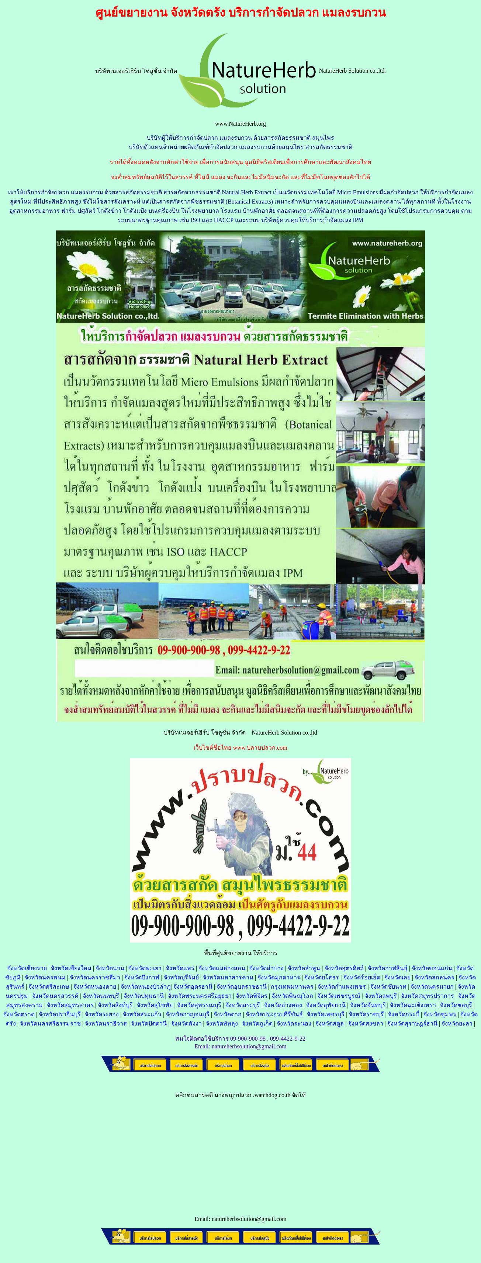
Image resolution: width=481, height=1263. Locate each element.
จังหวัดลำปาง (266, 968)
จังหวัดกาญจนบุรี (188, 1014)
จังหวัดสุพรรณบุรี (199, 1005)
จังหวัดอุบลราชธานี (242, 986)
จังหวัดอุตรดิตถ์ (344, 968)
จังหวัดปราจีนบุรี (60, 1014)
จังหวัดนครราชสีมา (95, 977)
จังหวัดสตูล (329, 1023)
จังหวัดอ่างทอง (283, 1005)
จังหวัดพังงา (186, 1023)
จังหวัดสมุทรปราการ (427, 996)
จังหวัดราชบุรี (366, 1014)
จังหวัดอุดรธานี (192, 986)
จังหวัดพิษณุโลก (292, 996)
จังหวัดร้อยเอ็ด (361, 977)
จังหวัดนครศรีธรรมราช (50, 1023)
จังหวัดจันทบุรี (368, 1005)
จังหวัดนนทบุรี (101, 996)
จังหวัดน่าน (110, 968)
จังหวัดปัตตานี (149, 1023)
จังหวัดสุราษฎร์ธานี (412, 1023)
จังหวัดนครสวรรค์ (55, 996)
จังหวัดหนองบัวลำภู (146, 986)
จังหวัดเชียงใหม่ (71, 968)
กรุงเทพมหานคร (292, 986)
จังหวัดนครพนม (45, 977)
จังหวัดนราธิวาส (106, 1023)
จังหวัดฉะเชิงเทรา (413, 1005)
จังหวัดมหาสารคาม (228, 977)
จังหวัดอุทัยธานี (326, 1005)
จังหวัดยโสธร (321, 977)
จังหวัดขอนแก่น (432, 968)
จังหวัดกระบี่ (403, 1014)
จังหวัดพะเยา (145, 968)
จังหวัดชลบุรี (456, 1005)
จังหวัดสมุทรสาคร (70, 1005)
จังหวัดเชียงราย (27, 968)
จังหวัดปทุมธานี (144, 996)
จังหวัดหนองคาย (94, 986)
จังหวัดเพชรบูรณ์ (338, 996)
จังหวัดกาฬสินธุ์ (388, 968)
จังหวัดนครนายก (432, 986)
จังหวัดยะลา (457, 1023)
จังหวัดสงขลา (365, 1023)
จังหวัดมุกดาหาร (278, 977)
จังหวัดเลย (397, 977)
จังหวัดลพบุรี (381, 996)
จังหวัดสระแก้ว (142, 1014)
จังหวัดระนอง (294, 1023)
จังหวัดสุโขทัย (155, 1005)
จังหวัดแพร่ (180, 968)
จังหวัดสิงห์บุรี (115, 1005)
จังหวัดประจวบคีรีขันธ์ (274, 1014)
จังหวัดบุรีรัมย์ (181, 977)
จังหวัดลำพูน (304, 968)
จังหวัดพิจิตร (251, 996)
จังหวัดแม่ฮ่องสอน (221, 968)
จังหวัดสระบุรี (242, 1005)
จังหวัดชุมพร (439, 1014)
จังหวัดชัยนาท (388, 986)
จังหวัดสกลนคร (434, 977)
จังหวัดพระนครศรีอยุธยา (200, 996)
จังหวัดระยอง (102, 1014)
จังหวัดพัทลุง (222, 1023)
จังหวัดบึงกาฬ (141, 977)
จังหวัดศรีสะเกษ (48, 986)
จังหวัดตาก (228, 1014)
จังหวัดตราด (19, 1014)
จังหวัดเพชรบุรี (326, 1014)
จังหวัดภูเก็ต (257, 1023)
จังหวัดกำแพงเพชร (342, 986)
